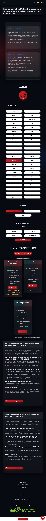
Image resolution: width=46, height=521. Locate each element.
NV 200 (32, 152)
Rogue (14, 180)
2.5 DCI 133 (14, 235)
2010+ (14, 211)
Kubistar (32, 135)
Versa (32, 193)
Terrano (32, 184)
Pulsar (32, 172)
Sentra (14, 184)
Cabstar (14, 123)
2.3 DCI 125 (32, 231)
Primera (14, 172)
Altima (32, 115)
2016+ (32, 211)
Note (14, 148)
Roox (32, 180)
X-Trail (32, 197)
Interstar (14, 131)
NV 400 (14, 160)
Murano (14, 144)
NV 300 (32, 156)
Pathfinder (14, 164)
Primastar (32, 168)
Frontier (14, 127)
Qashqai (14, 176)
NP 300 (32, 148)
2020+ (23, 215)
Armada (14, 119)
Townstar (14, 193)
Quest (32, 176)
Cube (32, 123)
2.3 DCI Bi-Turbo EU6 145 (32, 235)
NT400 (14, 152)
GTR (32, 127)
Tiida (14, 189)
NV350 (32, 160)
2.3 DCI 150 (23, 239)
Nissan (23, 95)
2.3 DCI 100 (14, 231)
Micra (32, 139)
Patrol (32, 164)
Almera (13, 115)
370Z (32, 111)
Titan (32, 189)
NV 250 (14, 156)
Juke (32, 131)
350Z (14, 111)
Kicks (14, 135)
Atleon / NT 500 (32, 119)
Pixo (14, 168)
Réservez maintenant (23, 519)
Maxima (14, 139)
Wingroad (14, 197)
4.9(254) (39, 2)
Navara (32, 144)
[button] (31, 2)
